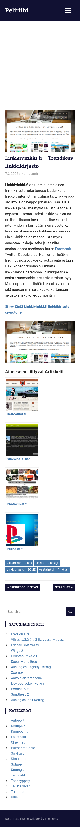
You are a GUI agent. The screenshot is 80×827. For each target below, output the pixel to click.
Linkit (28, 563)
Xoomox (17, 673)
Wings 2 (17, 651)
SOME (32, 569)
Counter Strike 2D (24, 656)
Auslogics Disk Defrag (27, 700)
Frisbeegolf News (23, 588)
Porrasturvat (20, 689)
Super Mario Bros (24, 662)
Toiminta (17, 792)
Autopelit (17, 720)
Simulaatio (19, 759)
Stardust (62, 588)
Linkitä (39, 563)
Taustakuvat (20, 786)
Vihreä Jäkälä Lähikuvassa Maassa (38, 640)
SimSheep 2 (20, 694)
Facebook (63, 249)
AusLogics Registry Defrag (31, 667)
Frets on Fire (20, 634)
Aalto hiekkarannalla (26, 678)
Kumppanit (29, 174)
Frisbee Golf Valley (25, 645)
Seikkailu (18, 753)
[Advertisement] (40, 68)
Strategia (18, 770)
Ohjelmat (18, 742)
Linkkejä (53, 563)
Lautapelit (18, 737)
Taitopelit (18, 775)
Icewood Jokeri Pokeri (27, 683)
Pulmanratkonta (23, 748)
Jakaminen (14, 563)
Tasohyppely (20, 781)
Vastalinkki (46, 569)
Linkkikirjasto (15, 569)
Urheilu (16, 797)
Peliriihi (16, 10)
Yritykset (62, 569)
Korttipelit (18, 726)
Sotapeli (17, 764)
